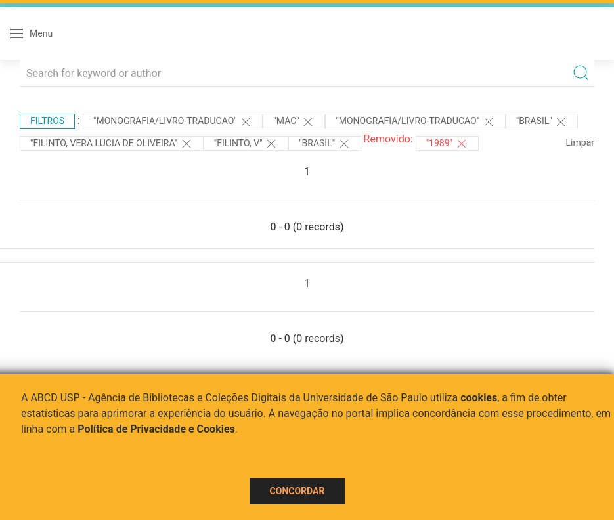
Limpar (580, 142)
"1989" (447, 143)
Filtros (47, 121)
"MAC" (294, 122)
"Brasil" (542, 122)
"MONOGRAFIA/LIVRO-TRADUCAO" (172, 122)
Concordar (297, 491)
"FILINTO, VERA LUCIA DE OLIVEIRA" (111, 143)
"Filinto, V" (246, 143)
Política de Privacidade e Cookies (156, 429)
